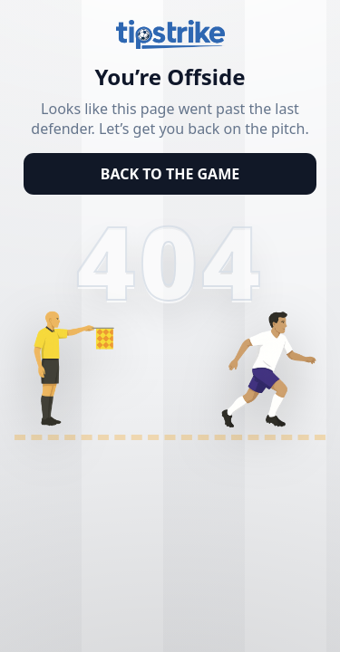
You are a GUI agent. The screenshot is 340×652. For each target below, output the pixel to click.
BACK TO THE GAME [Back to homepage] (170, 174)
